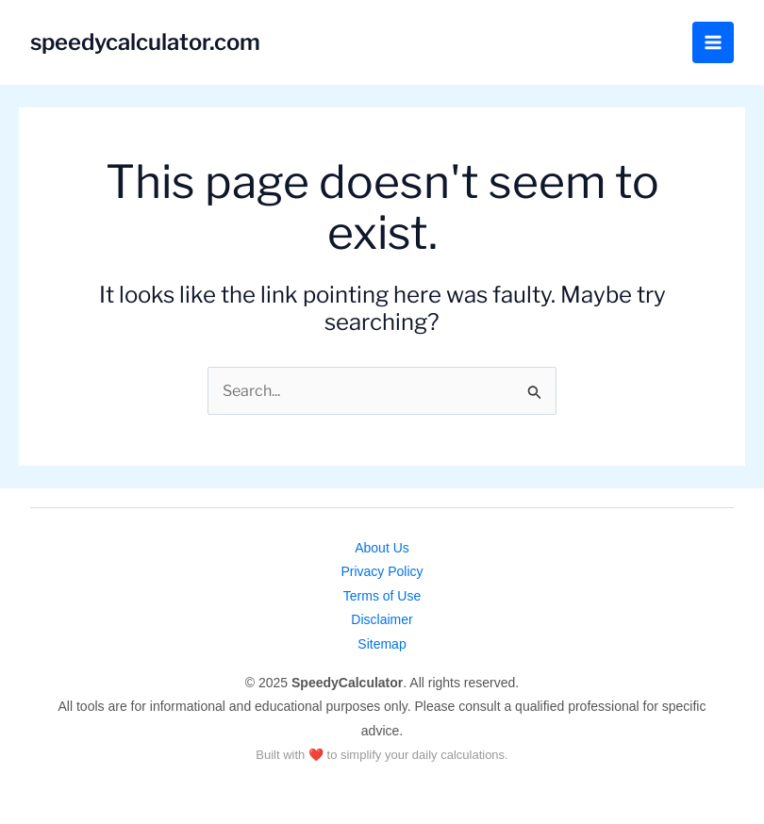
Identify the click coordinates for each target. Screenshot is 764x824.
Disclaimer (381, 619)
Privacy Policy (381, 571)
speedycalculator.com (146, 42)
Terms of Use (382, 595)
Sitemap (381, 643)
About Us (382, 547)
